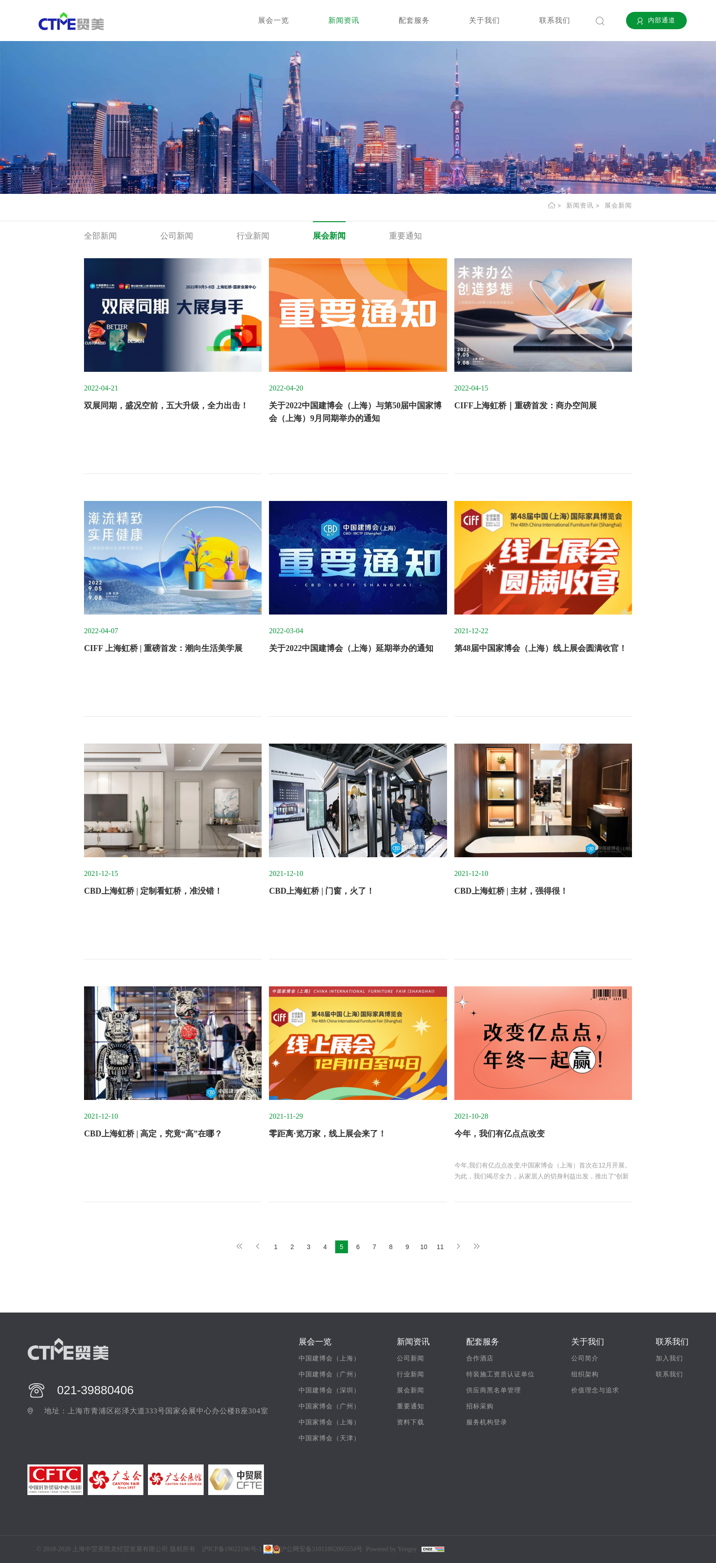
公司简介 (585, 1358)
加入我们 (669, 1358)
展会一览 (273, 20)
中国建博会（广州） (329, 1374)
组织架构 (585, 1374)
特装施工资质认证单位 (500, 1374)
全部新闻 (100, 235)
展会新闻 (618, 205)
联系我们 (554, 20)
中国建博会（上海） (329, 1358)
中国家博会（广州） (329, 1406)
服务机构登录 (486, 1422)
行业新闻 (253, 235)
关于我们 (484, 20)
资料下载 (410, 1422)
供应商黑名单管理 (493, 1390)
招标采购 (480, 1406)
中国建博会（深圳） (329, 1390)
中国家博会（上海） (329, 1422)
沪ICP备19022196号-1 (232, 1549)
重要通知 (405, 235)
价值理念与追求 (595, 1390)
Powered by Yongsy (391, 1549)
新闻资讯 (343, 20)
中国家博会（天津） (329, 1438)
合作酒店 (480, 1358)
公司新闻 (176, 235)
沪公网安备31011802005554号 (318, 1549)
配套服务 (414, 20)
